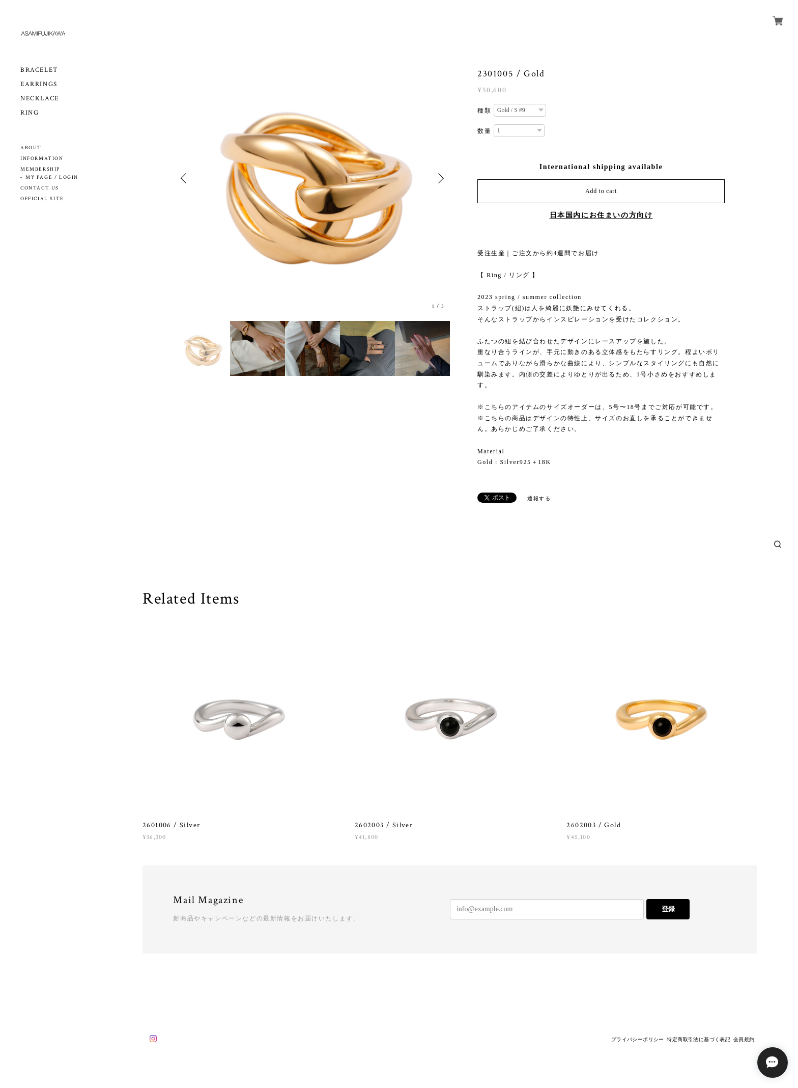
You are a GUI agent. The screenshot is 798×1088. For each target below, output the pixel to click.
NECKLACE (39, 98)
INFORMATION (42, 158)
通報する (539, 498)
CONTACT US (39, 188)
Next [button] (440, 178)
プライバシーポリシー (637, 1039)
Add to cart (601, 191)
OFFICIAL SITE (42, 199)
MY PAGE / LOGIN (51, 177)
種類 (484, 110)
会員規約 (744, 1039)
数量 (484, 130)
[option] (312, 178)
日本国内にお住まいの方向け (601, 215)
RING (29, 113)
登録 (668, 909)
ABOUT (31, 148)
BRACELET (39, 70)
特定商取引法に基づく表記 (698, 1039)
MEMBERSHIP (40, 169)
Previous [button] (185, 178)
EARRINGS (39, 84)
